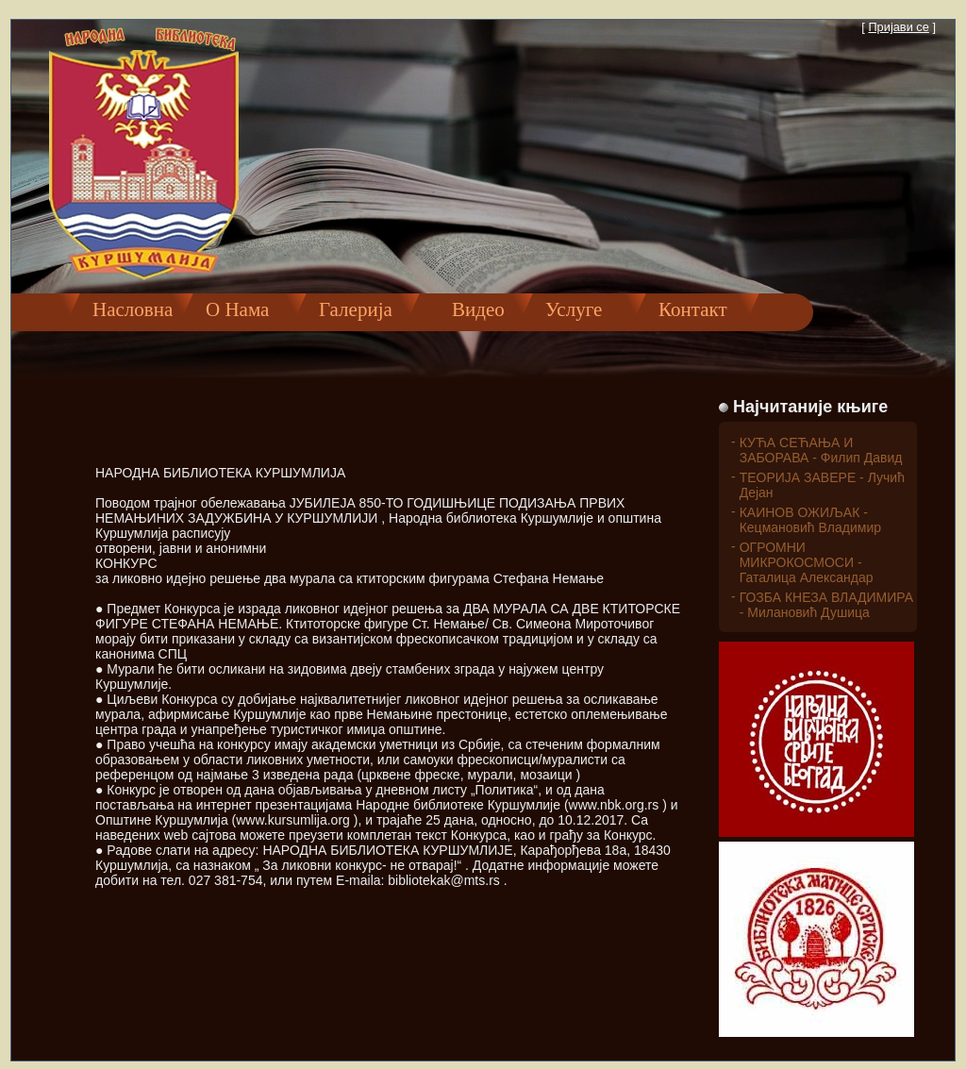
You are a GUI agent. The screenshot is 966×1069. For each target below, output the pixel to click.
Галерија (355, 309)
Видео (468, 309)
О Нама (237, 309)
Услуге (573, 309)
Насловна (132, 309)
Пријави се (898, 27)
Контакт (692, 309)
